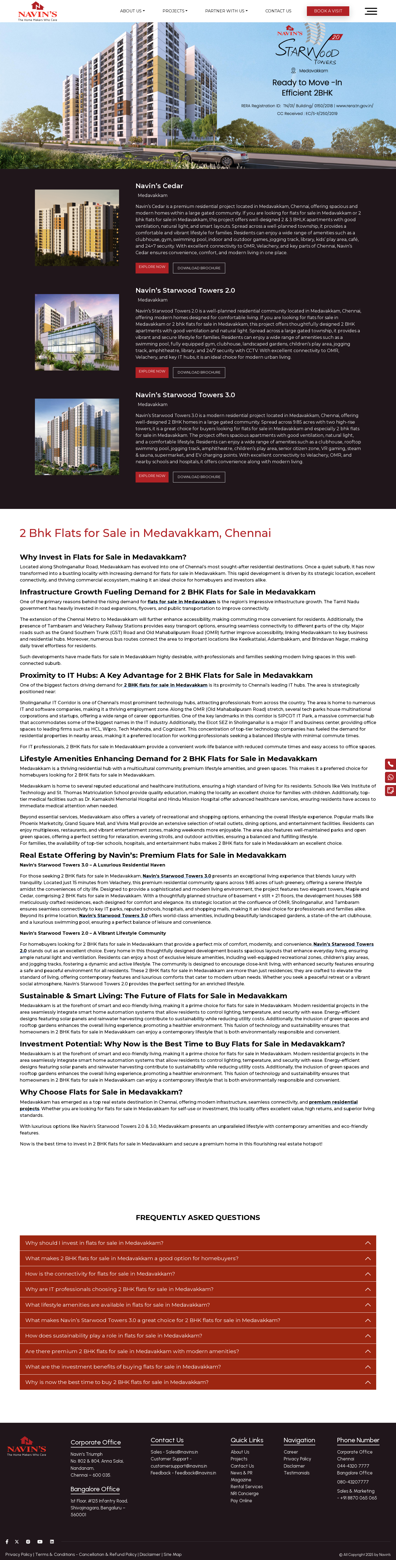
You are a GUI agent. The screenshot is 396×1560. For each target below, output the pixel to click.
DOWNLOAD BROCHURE (199, 268)
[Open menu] (371, 11)
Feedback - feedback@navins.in (183, 1473)
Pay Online (241, 1500)
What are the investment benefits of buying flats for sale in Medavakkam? (123, 1366)
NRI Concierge (245, 1493)
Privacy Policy (297, 1459)
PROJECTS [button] (174, 11)
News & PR (241, 1473)
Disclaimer (294, 1466)
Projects (239, 1459)
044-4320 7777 (353, 1466)
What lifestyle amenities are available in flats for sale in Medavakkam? (117, 1304)
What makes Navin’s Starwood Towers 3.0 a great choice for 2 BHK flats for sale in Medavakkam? (152, 1320)
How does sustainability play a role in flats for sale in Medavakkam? (113, 1335)
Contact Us (242, 1466)
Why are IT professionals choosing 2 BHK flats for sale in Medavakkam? (119, 1289)
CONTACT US (278, 11)
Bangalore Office (355, 1473)
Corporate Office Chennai (355, 1455)
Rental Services (247, 1486)
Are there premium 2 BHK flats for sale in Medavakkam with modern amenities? (132, 1351)
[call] (390, 765)
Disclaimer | (152, 1554)
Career (291, 1452)
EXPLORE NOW (152, 267)
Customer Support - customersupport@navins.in (179, 1462)
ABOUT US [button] (131, 11)
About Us (240, 1452)
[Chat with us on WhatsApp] (390, 778)
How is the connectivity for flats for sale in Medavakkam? (100, 1273)
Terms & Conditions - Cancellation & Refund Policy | (87, 1554)
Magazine (241, 1479)
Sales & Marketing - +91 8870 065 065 (357, 1494)
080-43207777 (353, 1482)
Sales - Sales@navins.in (174, 1452)
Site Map (173, 1554)
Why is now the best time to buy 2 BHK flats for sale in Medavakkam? (117, 1382)
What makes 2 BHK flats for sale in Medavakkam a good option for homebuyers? (132, 1258)
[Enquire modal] (390, 791)
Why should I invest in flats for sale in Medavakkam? (94, 1243)
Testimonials (296, 1473)
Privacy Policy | (20, 1554)
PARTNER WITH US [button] (224, 11)
